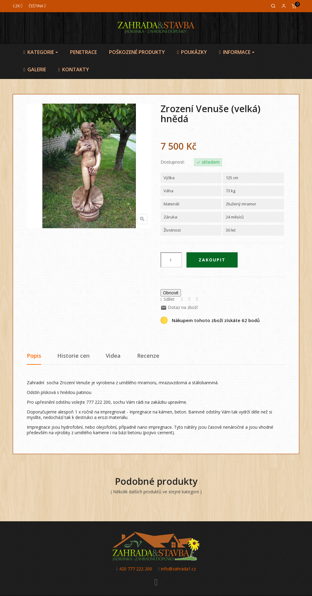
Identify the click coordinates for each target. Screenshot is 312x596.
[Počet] (171, 260)
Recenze (148, 355)
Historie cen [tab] (73, 355)
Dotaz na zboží (179, 307)
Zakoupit (212, 260)
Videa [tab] (113, 355)
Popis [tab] (34, 355)
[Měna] (18, 6)
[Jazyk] (37, 6)
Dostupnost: (173, 162)
